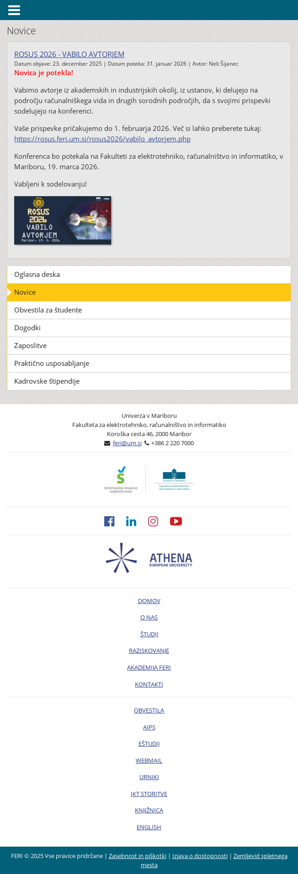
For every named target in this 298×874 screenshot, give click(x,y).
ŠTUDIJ (149, 634)
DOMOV (149, 601)
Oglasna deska (37, 274)
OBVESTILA (149, 710)
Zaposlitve (30, 345)
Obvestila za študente (48, 309)
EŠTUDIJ (149, 743)
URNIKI (149, 777)
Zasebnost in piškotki (137, 856)
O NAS (149, 617)
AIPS (149, 727)
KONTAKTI (149, 684)
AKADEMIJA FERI (149, 667)
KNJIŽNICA (149, 810)
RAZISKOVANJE (149, 650)
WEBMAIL (149, 760)
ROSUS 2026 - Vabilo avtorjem (69, 54)
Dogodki (27, 327)
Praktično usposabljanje (51, 363)
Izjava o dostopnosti (200, 856)
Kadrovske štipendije (47, 380)
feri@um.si (127, 443)
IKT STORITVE (149, 794)
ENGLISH (149, 827)
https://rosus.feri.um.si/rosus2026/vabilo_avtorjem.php (102, 138)
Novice (25, 292)
